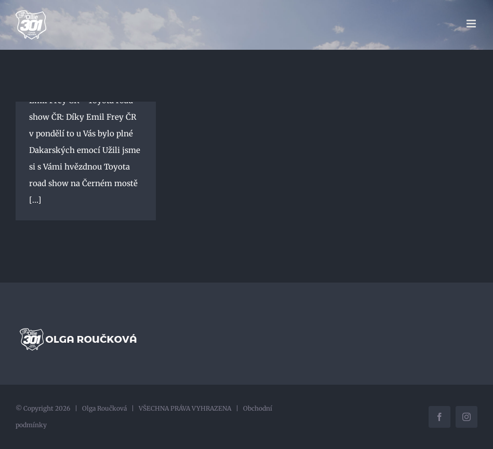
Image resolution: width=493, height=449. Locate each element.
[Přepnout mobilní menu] (472, 23)
